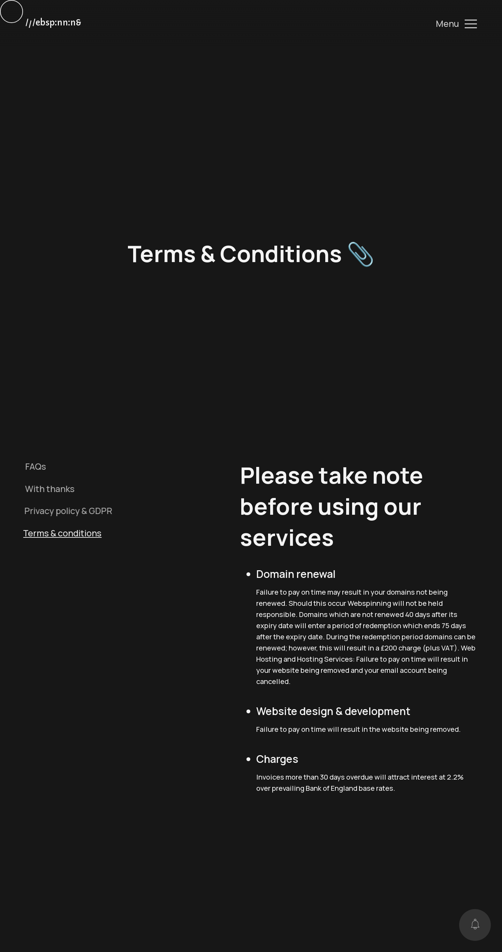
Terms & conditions (57, 533)
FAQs (34, 466)
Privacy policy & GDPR (64, 510)
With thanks (47, 488)
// (53, 23)
